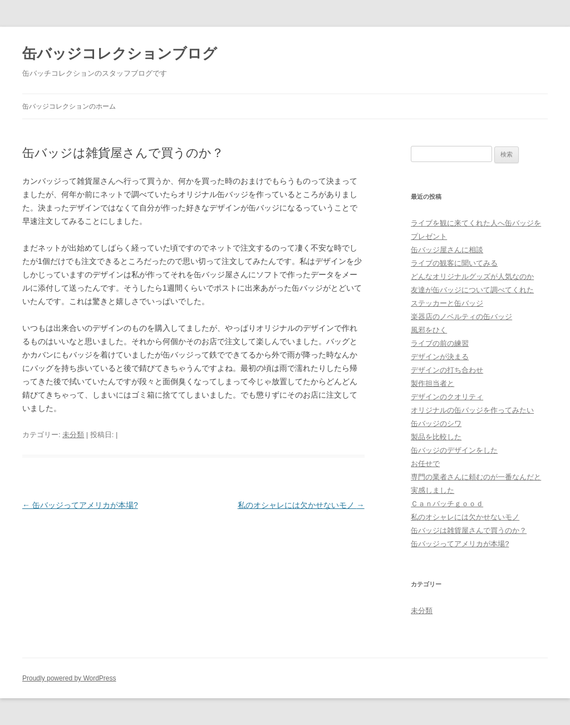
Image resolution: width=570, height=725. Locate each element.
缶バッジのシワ (436, 423)
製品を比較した (436, 437)
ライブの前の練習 (440, 343)
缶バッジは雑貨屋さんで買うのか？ (469, 530)
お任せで (425, 463)
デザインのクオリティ (447, 397)
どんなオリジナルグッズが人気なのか (472, 276)
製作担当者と (432, 383)
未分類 (73, 434)
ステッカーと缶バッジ (447, 303)
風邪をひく (429, 330)
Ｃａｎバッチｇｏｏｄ (447, 503)
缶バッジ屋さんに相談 (447, 250)
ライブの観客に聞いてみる (454, 263)
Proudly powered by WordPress (69, 678)
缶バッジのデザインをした (454, 450)
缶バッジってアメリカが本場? (80, 505)
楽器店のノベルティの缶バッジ (461, 316)
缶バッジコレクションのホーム (69, 106)
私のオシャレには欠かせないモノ (301, 505)
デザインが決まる (440, 356)
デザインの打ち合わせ (447, 370)
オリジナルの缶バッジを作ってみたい (472, 410)
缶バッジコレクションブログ (119, 53)
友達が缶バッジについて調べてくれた (472, 290)
